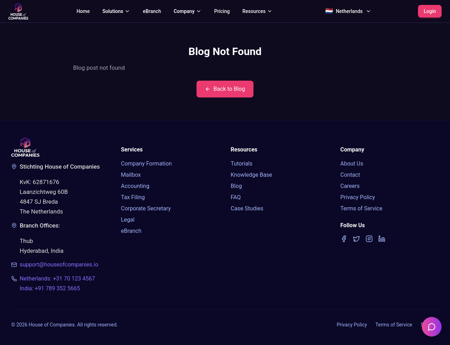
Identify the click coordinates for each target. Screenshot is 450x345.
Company (187, 11)
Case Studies (247, 208)
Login (430, 11)
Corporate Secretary (146, 208)
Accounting (135, 186)
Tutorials (241, 163)
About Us (351, 163)
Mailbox (131, 174)
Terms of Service (361, 208)
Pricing (222, 11)
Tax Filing (133, 197)
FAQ (236, 197)
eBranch (152, 11)
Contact (350, 174)
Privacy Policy (357, 197)
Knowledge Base (251, 174)
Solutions (116, 11)
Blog (236, 186)
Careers (350, 186)
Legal (128, 219)
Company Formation (146, 163)
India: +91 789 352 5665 (50, 288)
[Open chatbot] (432, 327)
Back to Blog (225, 89)
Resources (257, 11)
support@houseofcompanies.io (59, 264)
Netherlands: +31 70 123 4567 (57, 278)
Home (83, 11)
